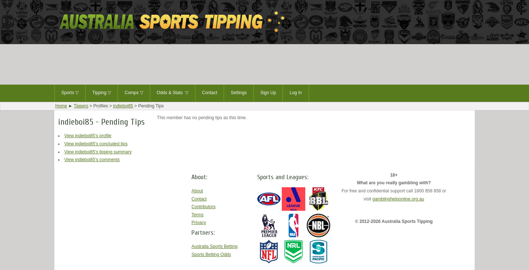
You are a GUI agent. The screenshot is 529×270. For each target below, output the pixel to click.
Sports (70, 93)
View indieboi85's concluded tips (95, 143)
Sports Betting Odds (211, 254)
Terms (197, 214)
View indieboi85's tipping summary (98, 151)
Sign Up (268, 92)
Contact (209, 92)
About (197, 190)
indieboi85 (123, 106)
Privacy (198, 222)
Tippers (81, 106)
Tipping (101, 93)
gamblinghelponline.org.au (398, 199)
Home (61, 106)
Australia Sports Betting (214, 246)
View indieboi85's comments (92, 159)
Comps (134, 93)
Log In (295, 92)
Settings (238, 92)
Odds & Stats (172, 93)
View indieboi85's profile (87, 135)
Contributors (203, 206)
